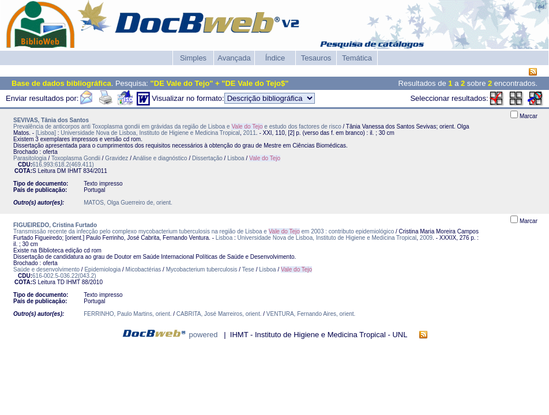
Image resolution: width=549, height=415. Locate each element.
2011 (249, 133)
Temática (357, 58)
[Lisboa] (46, 133)
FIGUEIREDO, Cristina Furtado (55, 225)
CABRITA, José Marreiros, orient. (219, 314)
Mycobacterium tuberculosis (202, 269)
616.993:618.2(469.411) (63, 164)
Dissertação (207, 158)
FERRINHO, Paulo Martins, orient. (127, 314)
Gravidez (116, 158)
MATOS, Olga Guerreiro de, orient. (128, 202)
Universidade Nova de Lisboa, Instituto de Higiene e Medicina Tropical (150, 133)
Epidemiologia (102, 269)
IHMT (74, 171)
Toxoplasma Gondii (75, 158)
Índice (275, 58)
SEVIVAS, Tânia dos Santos (51, 120)
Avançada (234, 58)
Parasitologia (30, 158)
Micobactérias (143, 269)
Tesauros (316, 58)
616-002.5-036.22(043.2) (64, 276)
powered (203, 334)
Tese (248, 269)
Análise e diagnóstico (160, 158)
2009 (426, 238)
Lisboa (235, 158)
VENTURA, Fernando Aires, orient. (311, 314)
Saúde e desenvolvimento (46, 269)
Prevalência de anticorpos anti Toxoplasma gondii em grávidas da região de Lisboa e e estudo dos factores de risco (177, 126)
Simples (193, 58)
